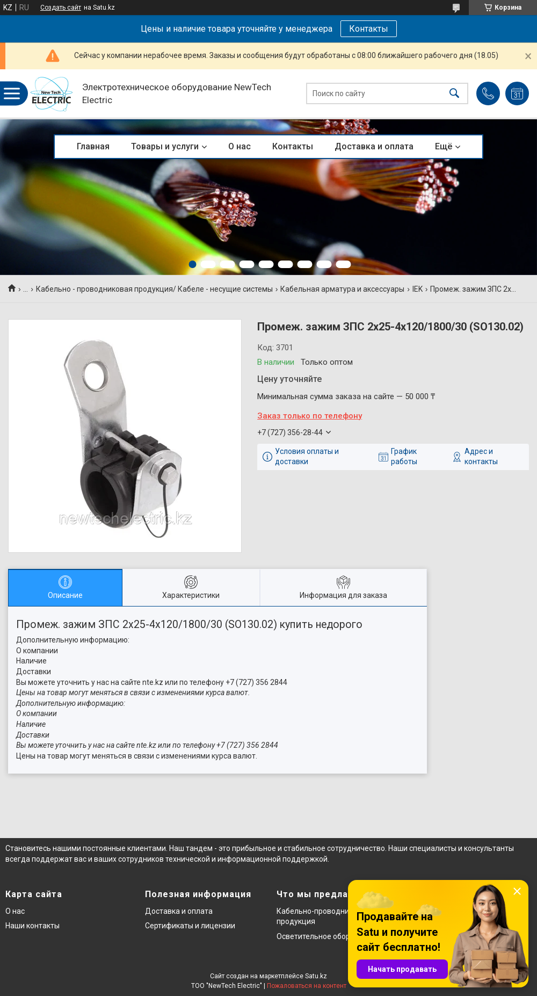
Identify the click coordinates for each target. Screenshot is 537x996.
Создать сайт (60, 7)
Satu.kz (316, 976)
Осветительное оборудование (330, 936)
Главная (93, 146)
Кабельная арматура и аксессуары (342, 289)
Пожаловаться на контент (306, 986)
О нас (239, 146)
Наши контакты (32, 925)
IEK (417, 289)
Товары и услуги (165, 146)
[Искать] (454, 94)
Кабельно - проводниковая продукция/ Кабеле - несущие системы (154, 289)
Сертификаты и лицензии (190, 925)
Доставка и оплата (374, 146)
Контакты (368, 29)
